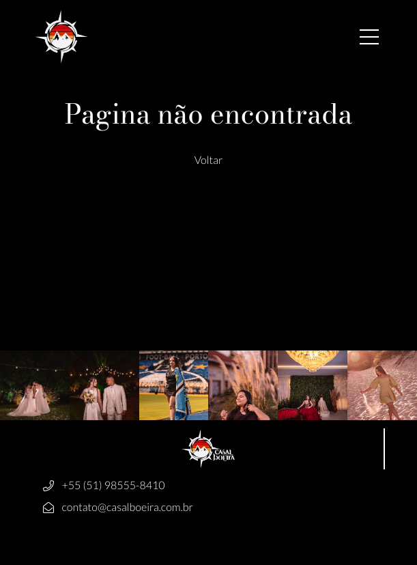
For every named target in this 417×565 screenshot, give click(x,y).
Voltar (209, 160)
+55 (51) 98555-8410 (113, 485)
